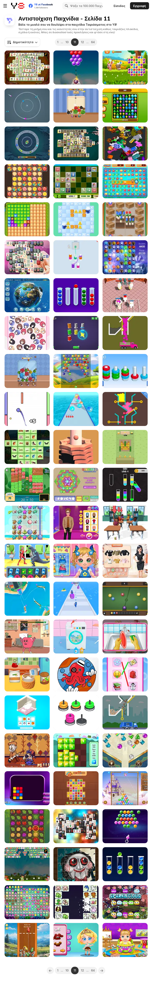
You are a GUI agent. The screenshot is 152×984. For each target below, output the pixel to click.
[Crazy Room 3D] (27, 712)
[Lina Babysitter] (125, 940)
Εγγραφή (139, 6)
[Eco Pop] (125, 902)
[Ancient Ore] (27, 826)
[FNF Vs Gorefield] (27, 750)
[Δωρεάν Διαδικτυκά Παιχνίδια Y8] (17, 6)
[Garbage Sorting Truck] (125, 712)
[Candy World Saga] (27, 181)
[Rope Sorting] (76, 333)
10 (67, 42)
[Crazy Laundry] (76, 636)
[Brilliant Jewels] (125, 105)
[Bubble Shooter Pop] (76, 68)
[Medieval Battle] (27, 219)
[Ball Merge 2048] (76, 409)
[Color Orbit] (27, 105)
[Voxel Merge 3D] (125, 143)
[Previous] (50, 970)
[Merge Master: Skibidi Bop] (125, 295)
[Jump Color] (27, 409)
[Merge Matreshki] (27, 940)
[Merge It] (76, 750)
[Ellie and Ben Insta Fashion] (76, 523)
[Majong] (76, 143)
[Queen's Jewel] (125, 750)
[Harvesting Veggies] (125, 447)
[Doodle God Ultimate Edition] (27, 295)
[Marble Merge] (27, 143)
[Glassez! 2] (76, 485)
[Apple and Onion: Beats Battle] (27, 636)
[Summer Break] (27, 523)
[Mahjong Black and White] (27, 257)
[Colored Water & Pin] (125, 409)
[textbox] (22, 42)
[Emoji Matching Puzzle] (125, 674)
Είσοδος (119, 6)
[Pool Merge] (125, 599)
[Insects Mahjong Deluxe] (27, 447)
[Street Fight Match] (27, 561)
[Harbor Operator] (27, 599)
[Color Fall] (125, 333)
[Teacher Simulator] (125, 523)
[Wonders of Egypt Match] (76, 788)
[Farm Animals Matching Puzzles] (76, 181)
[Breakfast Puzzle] (76, 219)
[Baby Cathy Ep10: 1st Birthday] (27, 674)
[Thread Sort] (76, 257)
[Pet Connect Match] (76, 902)
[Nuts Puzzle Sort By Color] (125, 371)
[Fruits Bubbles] (76, 371)
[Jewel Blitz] (27, 902)
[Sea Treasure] (125, 181)
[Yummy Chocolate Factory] (76, 940)
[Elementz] (125, 257)
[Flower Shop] (125, 219)
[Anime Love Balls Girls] (27, 333)
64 (93, 42)
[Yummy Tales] (125, 68)
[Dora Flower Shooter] (27, 864)
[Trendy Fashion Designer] (125, 561)
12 (82, 42)
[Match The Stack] (76, 712)
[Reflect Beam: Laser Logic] (27, 788)
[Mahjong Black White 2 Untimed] (76, 826)
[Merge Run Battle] (76, 599)
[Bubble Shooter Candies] (125, 826)
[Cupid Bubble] (125, 788)
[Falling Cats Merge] (76, 105)
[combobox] (22, 42)
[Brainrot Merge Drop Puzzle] (27, 371)
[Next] (101, 970)
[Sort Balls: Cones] (125, 864)
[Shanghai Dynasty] (27, 68)
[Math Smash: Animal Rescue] (27, 485)
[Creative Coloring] (76, 674)
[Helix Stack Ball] (76, 447)
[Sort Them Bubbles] (76, 295)
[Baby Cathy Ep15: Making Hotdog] (76, 561)
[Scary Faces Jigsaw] (76, 864)
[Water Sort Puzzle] (125, 485)
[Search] (65, 5)
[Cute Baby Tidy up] (125, 636)
